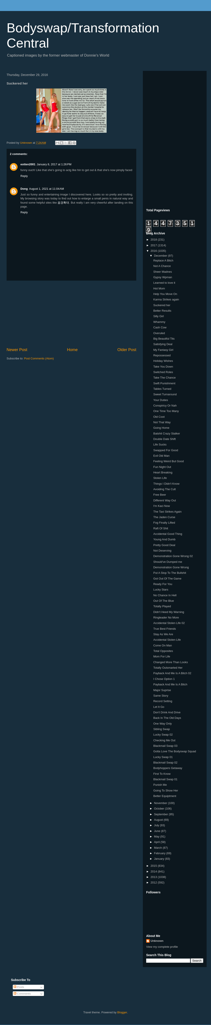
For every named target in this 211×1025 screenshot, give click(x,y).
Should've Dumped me (167, 561)
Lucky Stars (160, 589)
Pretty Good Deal (164, 545)
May (157, 836)
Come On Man (162, 645)
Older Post (126, 350)
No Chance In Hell (164, 595)
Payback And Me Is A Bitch (170, 684)
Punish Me (160, 784)
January (159, 858)
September (161, 814)
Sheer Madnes (162, 271)
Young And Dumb (164, 539)
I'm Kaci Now (161, 506)
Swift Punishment (164, 383)
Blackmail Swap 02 (165, 762)
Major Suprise (162, 690)
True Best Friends (164, 628)
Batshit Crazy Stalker (166, 433)
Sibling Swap (161, 729)
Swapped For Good (165, 450)
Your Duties (160, 400)
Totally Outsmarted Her (167, 667)
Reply (24, 176)
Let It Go (158, 706)
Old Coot (158, 416)
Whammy (159, 322)
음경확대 (63, 202)
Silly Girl (158, 316)
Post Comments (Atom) (39, 358)
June (157, 831)
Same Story (160, 695)
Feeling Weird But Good (168, 461)
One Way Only (162, 723)
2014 (154, 871)
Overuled (159, 333)
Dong (24, 188)
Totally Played (162, 606)
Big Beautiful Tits (164, 338)
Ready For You (162, 584)
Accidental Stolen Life (167, 639)
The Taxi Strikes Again (167, 511)
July (157, 825)
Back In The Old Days (167, 718)
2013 (154, 877)
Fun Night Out (162, 467)
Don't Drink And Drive (166, 712)
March (158, 847)
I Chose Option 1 (164, 679)
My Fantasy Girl (163, 349)
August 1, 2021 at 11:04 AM (46, 188)
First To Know (162, 773)
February (160, 853)
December (161, 255)
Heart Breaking (162, 472)
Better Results (162, 310)
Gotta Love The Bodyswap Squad (174, 751)
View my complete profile (162, 946)
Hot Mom (159, 288)
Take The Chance (164, 377)
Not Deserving (162, 550)
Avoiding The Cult (164, 489)
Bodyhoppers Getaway (167, 768)
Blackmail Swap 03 (165, 745)
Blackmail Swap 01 (165, 779)
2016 (154, 250)
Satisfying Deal (162, 344)
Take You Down (163, 366)
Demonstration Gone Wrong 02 (173, 556)
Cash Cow (159, 327)
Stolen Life (160, 478)
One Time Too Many (166, 411)
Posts (19, 987)
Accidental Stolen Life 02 (169, 623)
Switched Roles (163, 372)
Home (72, 350)
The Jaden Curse (164, 517)
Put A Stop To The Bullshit (169, 572)
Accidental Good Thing (167, 534)
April (157, 842)
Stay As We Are (163, 634)
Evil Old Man (161, 455)
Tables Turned (162, 388)
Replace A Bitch (163, 260)
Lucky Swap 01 (163, 757)
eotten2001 (27, 164)
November (161, 803)
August (159, 819)
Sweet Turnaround (164, 394)
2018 (154, 239)
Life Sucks (159, 444)
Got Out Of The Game (167, 578)
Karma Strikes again (166, 299)
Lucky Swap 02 (163, 734)
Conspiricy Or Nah (164, 405)
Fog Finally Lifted (164, 522)
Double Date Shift (164, 439)
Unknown (157, 940)
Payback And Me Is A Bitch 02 (172, 673)
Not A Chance (162, 266)
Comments (22, 993)
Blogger (122, 1012)
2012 (154, 882)
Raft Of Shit (160, 528)
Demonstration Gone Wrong (171, 567)
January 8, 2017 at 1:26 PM (54, 164)
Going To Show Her (165, 790)
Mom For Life (161, 656)
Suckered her (161, 305)
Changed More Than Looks (170, 662)
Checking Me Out (164, 740)
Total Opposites (163, 651)
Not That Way (162, 422)
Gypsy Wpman (162, 277)
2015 (154, 865)
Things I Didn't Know (166, 483)
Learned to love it (164, 282)
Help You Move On (165, 294)
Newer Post (17, 350)
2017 (154, 245)
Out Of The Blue (163, 600)
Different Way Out (164, 500)
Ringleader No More (166, 617)
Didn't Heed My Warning (168, 612)
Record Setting (162, 701)
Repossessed (162, 355)
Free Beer (159, 494)
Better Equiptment (164, 796)
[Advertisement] (71, 313)
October (159, 808)
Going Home (161, 427)
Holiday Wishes (163, 361)
